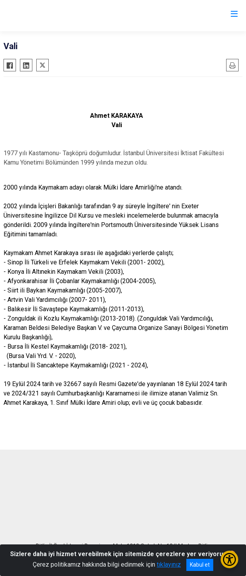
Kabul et (200, 565)
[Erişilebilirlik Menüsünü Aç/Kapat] (229, 559)
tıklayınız (169, 564)
